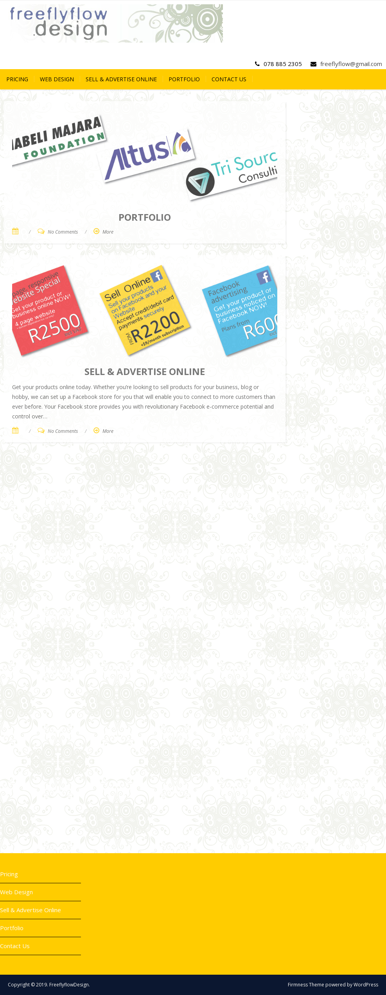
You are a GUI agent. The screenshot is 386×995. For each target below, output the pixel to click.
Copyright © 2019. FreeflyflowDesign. (49, 984)
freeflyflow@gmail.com (351, 64)
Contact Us (229, 79)
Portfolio (184, 79)
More (107, 232)
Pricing (17, 79)
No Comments (63, 232)
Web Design (57, 79)
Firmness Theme (306, 984)
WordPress (366, 984)
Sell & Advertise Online (121, 79)
